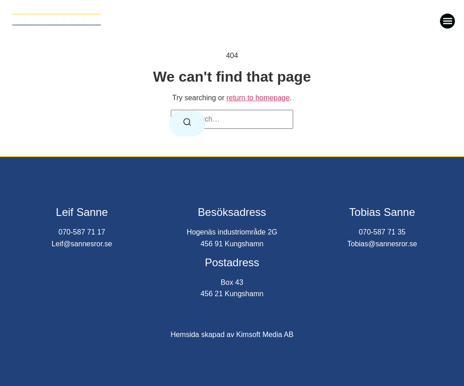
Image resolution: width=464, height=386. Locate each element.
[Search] (187, 124)
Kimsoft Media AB (264, 334)
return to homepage (258, 98)
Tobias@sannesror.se (382, 244)
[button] (447, 21)
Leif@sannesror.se (82, 244)
